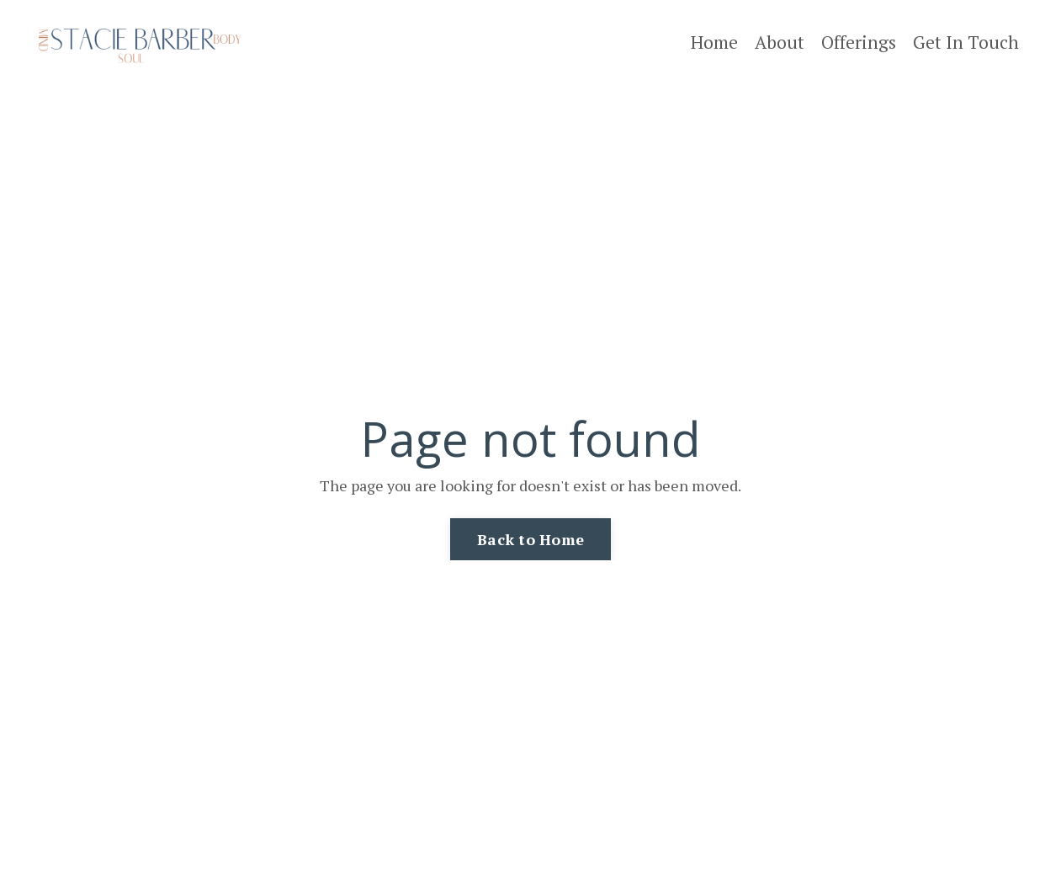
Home (714, 42)
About (779, 42)
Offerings (858, 42)
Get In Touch (966, 42)
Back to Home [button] (530, 539)
